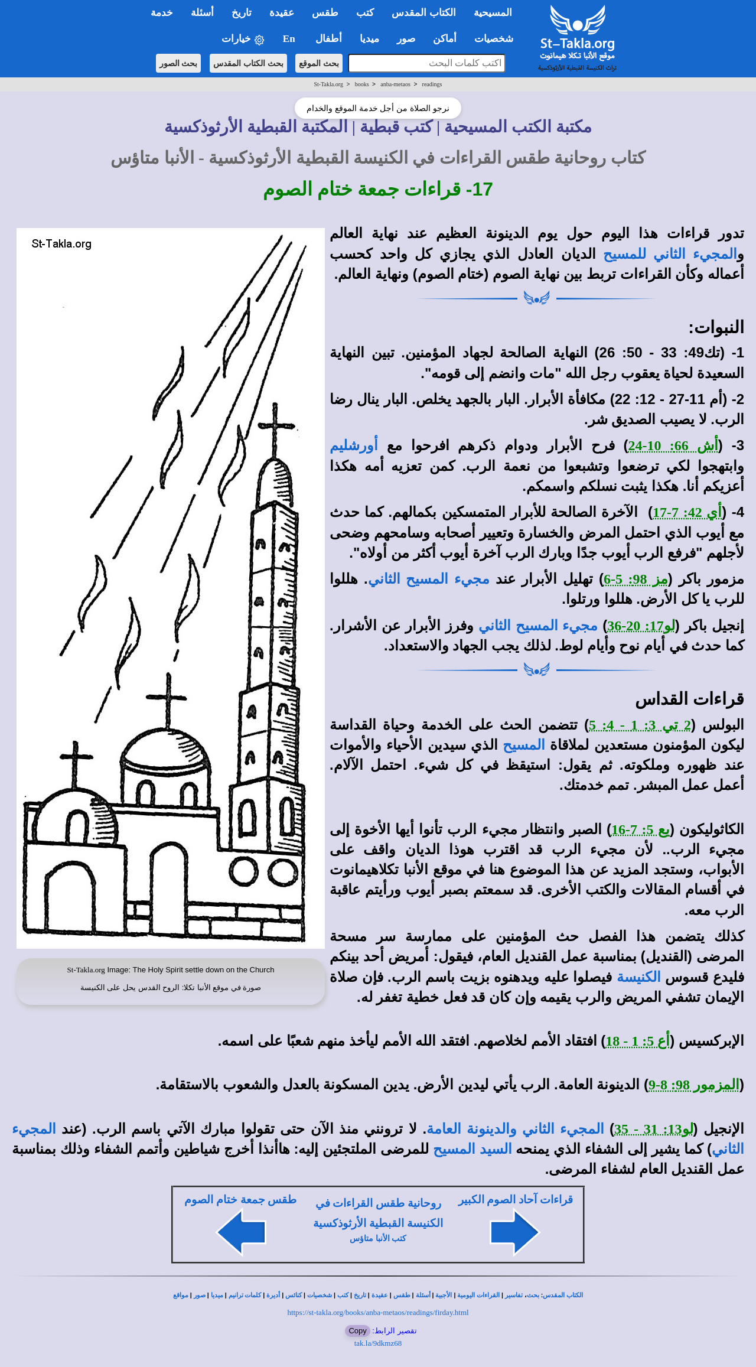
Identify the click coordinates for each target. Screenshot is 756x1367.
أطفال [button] (328, 38)
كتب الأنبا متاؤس (378, 1238)
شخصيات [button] (497, 38)
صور (200, 1295)
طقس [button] (325, 12)
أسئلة (423, 1295)
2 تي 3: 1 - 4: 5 (640, 725)
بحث (533, 1295)
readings (432, 84)
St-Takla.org (328, 84)
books (362, 84)
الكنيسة (639, 977)
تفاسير (514, 1295)
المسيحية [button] (493, 12)
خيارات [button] (243, 39)
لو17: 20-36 (640, 625)
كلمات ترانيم (245, 1295)
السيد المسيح (472, 1149)
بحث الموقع (319, 63)
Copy (357, 1330)
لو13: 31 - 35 (653, 1129)
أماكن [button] (445, 38)
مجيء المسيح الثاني (429, 579)
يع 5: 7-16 (640, 829)
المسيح (524, 745)
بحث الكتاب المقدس (248, 63)
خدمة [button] (162, 12)
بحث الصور (178, 63)
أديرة (273, 1295)
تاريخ (360, 1295)
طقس (401, 1295)
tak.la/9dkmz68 (378, 1343)
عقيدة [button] (281, 12)
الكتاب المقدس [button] (423, 12)
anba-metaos (395, 84)
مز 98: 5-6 (636, 579)
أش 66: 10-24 (673, 445)
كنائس (293, 1295)
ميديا (217, 1295)
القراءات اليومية (478, 1295)
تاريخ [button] (242, 12)
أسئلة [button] (202, 12)
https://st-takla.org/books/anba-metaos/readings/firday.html (377, 1312)
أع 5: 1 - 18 (637, 1041)
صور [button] (406, 38)
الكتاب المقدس (563, 1295)
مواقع (180, 1295)
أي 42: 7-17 (687, 512)
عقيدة (380, 1295)
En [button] (290, 38)
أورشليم (354, 445)
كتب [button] (365, 12)
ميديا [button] (369, 38)
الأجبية (443, 1295)
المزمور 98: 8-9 (694, 1084)
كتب (342, 1295)
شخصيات (319, 1295)
